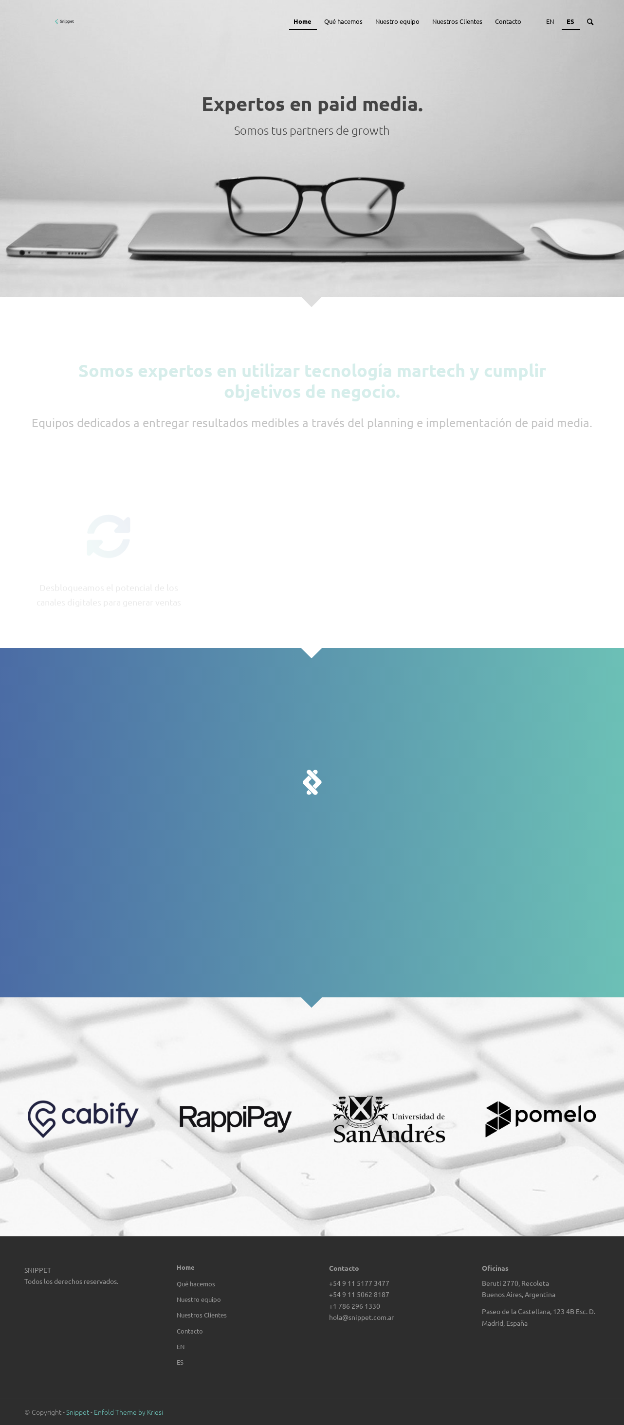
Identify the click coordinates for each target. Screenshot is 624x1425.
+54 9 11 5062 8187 (359, 1294)
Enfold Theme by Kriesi (128, 1412)
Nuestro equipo (199, 1299)
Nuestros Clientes (202, 1315)
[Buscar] (590, 21)
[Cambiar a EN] (235, 1346)
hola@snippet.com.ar (361, 1317)
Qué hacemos (196, 1284)
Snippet (77, 1412)
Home (186, 1267)
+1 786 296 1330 (354, 1305)
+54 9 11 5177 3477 (359, 1283)
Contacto (190, 1331)
